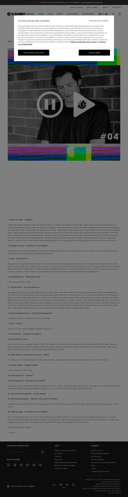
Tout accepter (94, 53)
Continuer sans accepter (98, 21)
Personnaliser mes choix (34, 53)
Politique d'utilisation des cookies (83, 42)
